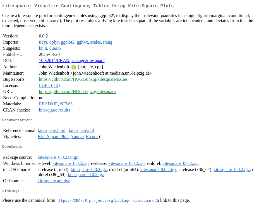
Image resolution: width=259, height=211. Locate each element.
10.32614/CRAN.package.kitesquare (71, 61)
